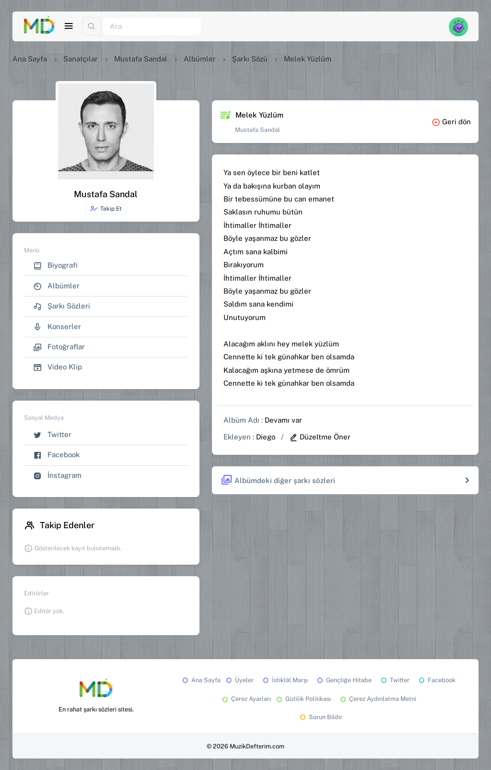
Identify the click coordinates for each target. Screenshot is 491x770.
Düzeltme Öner (320, 437)
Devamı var (283, 420)
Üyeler (239, 680)
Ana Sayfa (29, 59)
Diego (265, 437)
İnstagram (57, 475)
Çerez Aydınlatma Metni (377, 698)
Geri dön (451, 122)
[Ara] (152, 27)
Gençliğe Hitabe (344, 680)
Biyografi (55, 265)
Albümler (200, 59)
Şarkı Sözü (250, 59)
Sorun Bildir (320, 717)
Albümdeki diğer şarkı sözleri (278, 480)
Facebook (56, 455)
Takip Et (106, 208)
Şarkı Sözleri (61, 306)
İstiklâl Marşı (284, 680)
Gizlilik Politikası (303, 698)
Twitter (52, 434)
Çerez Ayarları (246, 698)
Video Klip (57, 367)
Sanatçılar (80, 59)
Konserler (57, 327)
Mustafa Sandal (140, 59)
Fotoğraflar (59, 347)
